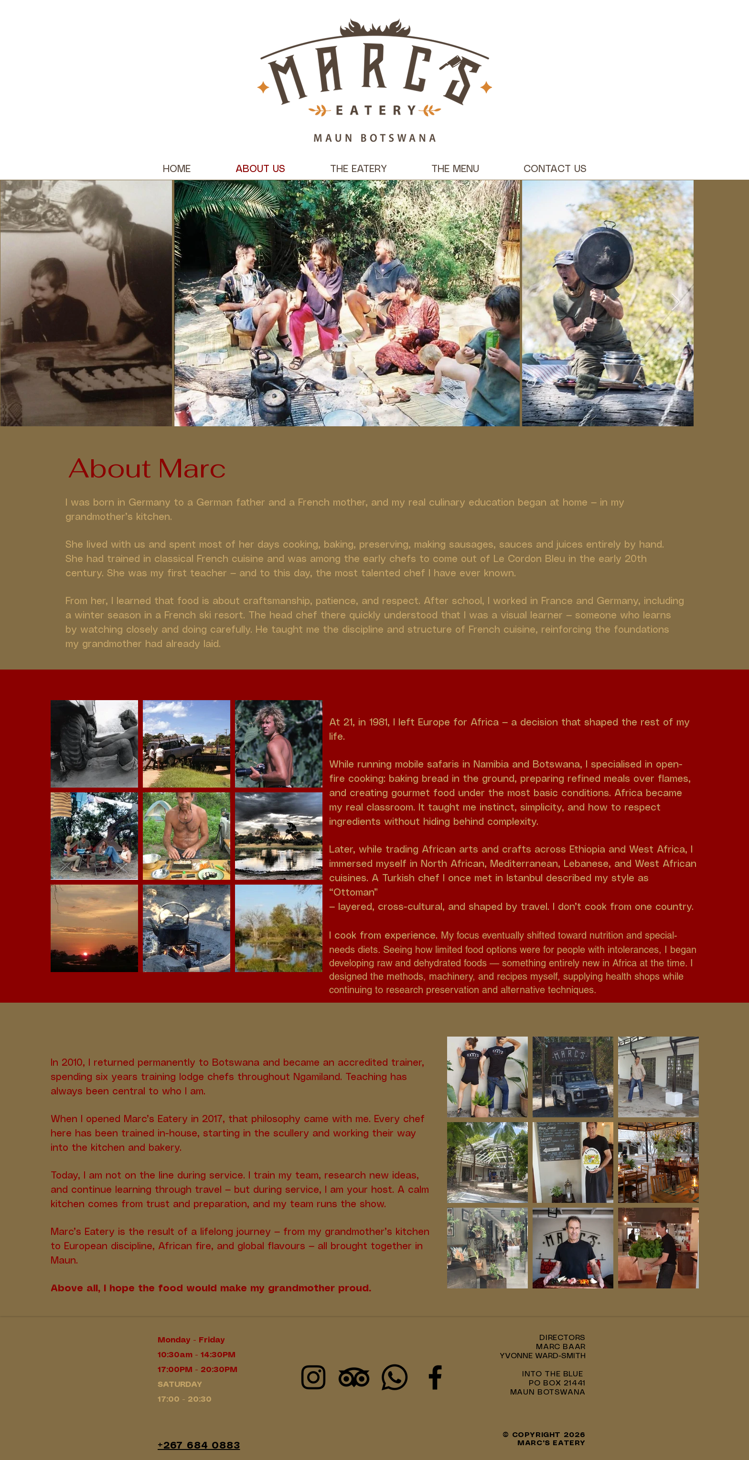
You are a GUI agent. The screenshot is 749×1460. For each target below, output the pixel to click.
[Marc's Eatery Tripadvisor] (354, 1377)
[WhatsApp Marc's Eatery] (394, 1377)
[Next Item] (676, 302)
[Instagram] (313, 1377)
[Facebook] (435, 1377)
